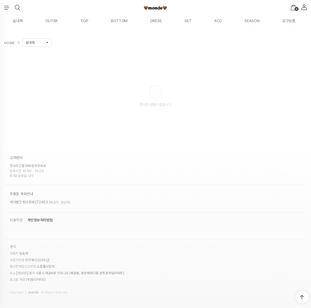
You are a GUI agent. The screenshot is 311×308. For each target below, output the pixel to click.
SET (187, 21)
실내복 (17, 21)
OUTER (51, 21)
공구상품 (288, 21)
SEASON (251, 21)
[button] (17, 8)
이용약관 (16, 220)
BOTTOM (119, 21)
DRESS (156, 21)
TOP (84, 21)
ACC (218, 21)
